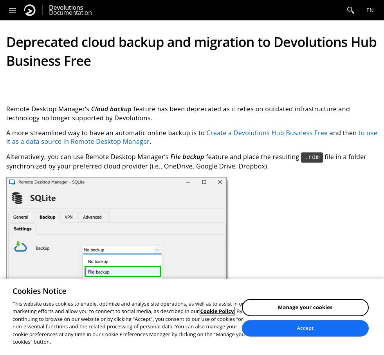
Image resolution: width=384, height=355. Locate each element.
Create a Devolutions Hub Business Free (267, 133)
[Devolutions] (29, 10)
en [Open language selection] (370, 10)
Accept (305, 327)
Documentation (70, 10)
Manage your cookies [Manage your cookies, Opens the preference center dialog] (305, 307)
